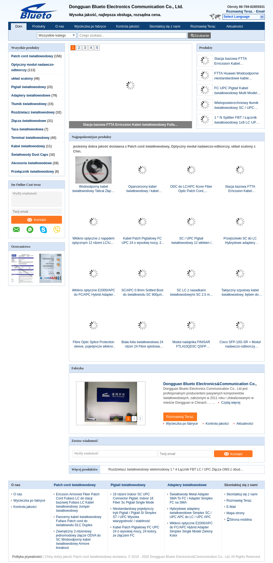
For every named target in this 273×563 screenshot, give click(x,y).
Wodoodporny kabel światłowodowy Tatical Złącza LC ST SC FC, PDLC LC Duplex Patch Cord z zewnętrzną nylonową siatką (93, 189)
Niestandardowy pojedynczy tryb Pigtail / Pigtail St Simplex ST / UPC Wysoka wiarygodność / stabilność (134, 515)
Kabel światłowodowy (28, 146)
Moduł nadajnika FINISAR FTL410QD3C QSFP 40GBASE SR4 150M (191, 344)
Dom (18, 26)
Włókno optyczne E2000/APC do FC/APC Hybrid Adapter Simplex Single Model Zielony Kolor (93, 292)
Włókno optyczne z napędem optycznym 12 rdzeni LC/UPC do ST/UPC (93, 240)
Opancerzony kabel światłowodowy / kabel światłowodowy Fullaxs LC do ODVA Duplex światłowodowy (142, 189)
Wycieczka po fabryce (90, 26)
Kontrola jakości (127, 26)
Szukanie (201, 36)
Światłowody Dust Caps (29, 155)
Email (260, 11)
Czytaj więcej (230, 403)
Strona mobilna (239, 520)
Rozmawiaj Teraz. (239, 11)
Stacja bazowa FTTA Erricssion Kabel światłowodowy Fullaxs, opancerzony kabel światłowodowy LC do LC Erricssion (131, 125)
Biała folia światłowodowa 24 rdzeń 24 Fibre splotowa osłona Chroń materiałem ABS (142, 344)
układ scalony (22, 78)
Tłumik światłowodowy (29, 104)
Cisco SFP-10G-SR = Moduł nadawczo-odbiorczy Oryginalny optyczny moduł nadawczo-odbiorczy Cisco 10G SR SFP (239, 344)
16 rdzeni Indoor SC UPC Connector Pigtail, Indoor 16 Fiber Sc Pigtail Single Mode (133, 498)
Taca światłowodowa (27, 129)
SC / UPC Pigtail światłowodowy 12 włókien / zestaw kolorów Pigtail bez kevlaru (191, 240)
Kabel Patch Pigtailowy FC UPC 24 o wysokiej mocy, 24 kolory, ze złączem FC (142, 240)
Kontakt (36, 220)
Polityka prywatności (27, 557)
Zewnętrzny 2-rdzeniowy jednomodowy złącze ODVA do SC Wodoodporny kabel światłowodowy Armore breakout (78, 539)
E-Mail (231, 507)
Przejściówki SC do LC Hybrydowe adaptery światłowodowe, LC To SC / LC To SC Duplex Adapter (240, 240)
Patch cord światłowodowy (32, 56)
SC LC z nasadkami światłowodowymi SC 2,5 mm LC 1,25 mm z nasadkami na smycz (191, 292)
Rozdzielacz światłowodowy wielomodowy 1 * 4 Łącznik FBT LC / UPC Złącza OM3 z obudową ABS (176, 469)
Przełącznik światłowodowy (32, 171)
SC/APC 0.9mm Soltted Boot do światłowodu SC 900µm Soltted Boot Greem (142, 292)
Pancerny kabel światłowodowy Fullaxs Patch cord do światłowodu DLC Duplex (78, 521)
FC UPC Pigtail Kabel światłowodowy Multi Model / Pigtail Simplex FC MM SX (236, 91)
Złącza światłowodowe (28, 121)
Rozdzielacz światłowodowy (33, 112)
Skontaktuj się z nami (164, 26)
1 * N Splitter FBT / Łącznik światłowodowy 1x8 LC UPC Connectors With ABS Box (236, 120)
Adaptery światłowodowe (30, 95)
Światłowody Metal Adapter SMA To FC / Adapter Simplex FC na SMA (191, 498)
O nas (59, 26)
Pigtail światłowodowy (28, 87)
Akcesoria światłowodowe (31, 163)
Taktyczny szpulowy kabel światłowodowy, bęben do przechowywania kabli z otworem (240, 292)
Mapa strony (236, 513)
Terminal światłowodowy (30, 138)
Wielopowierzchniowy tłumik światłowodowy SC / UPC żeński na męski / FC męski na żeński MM (236, 106)
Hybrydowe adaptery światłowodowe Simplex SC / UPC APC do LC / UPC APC (190, 513)
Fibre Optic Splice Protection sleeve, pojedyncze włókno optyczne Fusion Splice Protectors (93, 344)
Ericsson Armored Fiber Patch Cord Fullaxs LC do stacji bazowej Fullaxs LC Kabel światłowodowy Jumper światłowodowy (77, 502)
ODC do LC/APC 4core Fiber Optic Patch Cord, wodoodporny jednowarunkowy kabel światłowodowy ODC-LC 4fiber (191, 189)
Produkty (38, 26)
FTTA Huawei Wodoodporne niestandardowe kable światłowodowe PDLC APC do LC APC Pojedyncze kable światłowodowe (237, 76)
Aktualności (234, 26)
